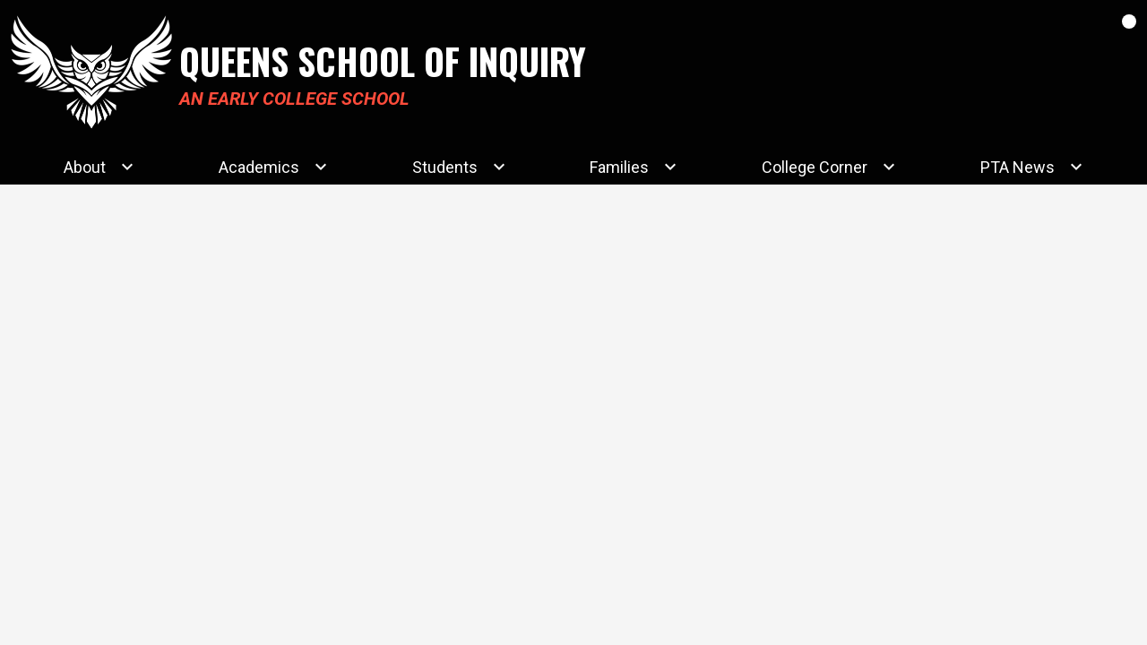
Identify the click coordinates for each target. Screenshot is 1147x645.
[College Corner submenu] (829, 167)
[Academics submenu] (273, 167)
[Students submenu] (459, 167)
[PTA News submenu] (1032, 167)
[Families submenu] (633, 167)
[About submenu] (99, 167)
